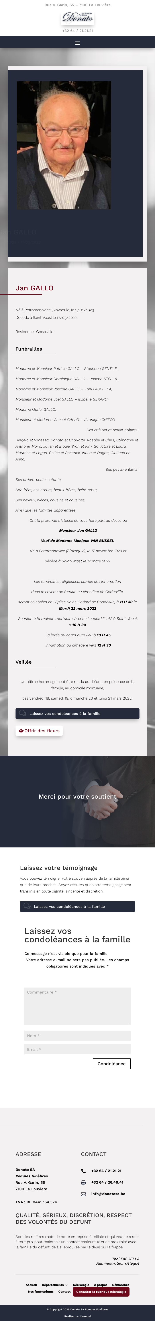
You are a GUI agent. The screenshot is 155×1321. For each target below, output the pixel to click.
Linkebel (85, 1316)
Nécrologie (81, 1284)
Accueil (31, 1284)
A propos (100, 1284)
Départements (53, 1284)
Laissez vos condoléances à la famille (64, 713)
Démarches (120, 1284)
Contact (64, 1291)
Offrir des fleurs (42, 730)
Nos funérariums (40, 1291)
